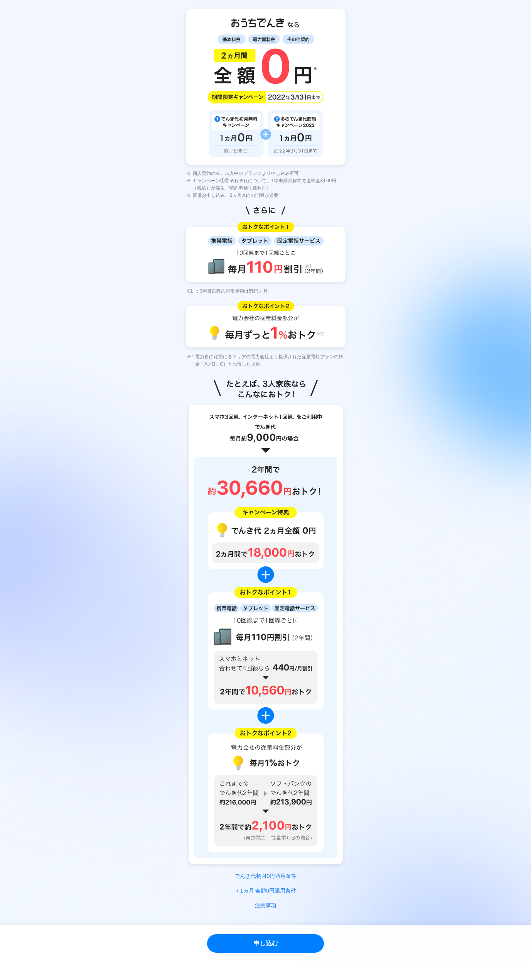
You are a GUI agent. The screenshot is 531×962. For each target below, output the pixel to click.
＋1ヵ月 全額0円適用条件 (265, 890)
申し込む (265, 943)
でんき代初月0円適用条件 (265, 876)
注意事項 (265, 905)
